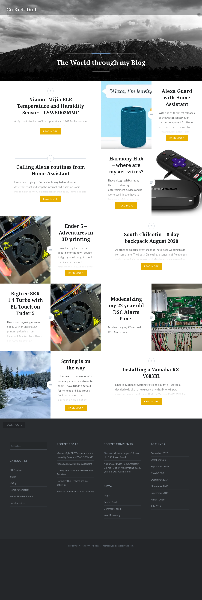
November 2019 (159, 486)
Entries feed (110, 502)
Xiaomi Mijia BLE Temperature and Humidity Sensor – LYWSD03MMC (75, 455)
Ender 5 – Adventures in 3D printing (75, 491)
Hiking (13, 483)
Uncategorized (17, 503)
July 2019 (156, 506)
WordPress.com (126, 545)
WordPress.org (112, 515)
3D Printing (16, 470)
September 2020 (160, 466)
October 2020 (158, 459)
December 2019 (159, 479)
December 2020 (159, 453)
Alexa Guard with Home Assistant (74, 463)
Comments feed (112, 508)
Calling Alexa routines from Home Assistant (75, 472)
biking (13, 476)
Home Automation (19, 489)
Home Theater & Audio (22, 496)
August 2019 (158, 499)
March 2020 (157, 473)
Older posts (14, 424)
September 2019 (160, 492)
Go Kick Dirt (21, 9)
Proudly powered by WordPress (83, 545)
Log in (107, 495)
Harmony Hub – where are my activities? (72, 482)
